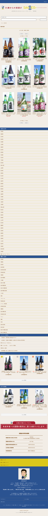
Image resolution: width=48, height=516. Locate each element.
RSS (23, 506)
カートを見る (27, 499)
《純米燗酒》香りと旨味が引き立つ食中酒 (9, 350)
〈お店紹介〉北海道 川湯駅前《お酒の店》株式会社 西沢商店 (13, 340)
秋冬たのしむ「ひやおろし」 (6, 342)
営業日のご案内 (4, 348)
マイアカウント (3, 499)
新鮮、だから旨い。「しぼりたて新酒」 (8, 345)
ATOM (25, 506)
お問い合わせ (3, 501)
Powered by (24, 512)
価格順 (25, 30)
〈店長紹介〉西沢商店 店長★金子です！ (9, 337)
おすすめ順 (21, 30)
